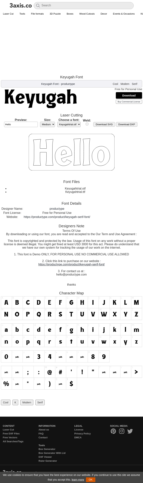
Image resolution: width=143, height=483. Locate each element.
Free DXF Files (11, 433)
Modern (124, 83)
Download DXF (126, 124)
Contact (43, 437)
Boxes (70, 13)
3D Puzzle (55, 13)
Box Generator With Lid (52, 453)
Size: (47, 119)
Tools (22, 13)
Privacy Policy (82, 433)
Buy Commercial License (129, 102)
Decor (104, 13)
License (78, 429)
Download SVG (104, 124)
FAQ (41, 433)
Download (129, 95)
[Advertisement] (71, 45)
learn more (78, 479)
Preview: (21, 119)
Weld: (87, 120)
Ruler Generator (48, 460)
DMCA (78, 437)
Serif (134, 83)
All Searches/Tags (13, 441)
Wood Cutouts (87, 13)
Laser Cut (8, 13)
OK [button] (91, 479)
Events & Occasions (124, 13)
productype (68, 83)
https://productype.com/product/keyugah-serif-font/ (57, 217)
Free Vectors (10, 437)
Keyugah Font (49, 83)
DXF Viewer (45, 457)
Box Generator (47, 449)
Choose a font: (68, 119)
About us (44, 429)
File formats (37, 13)
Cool (115, 83)
